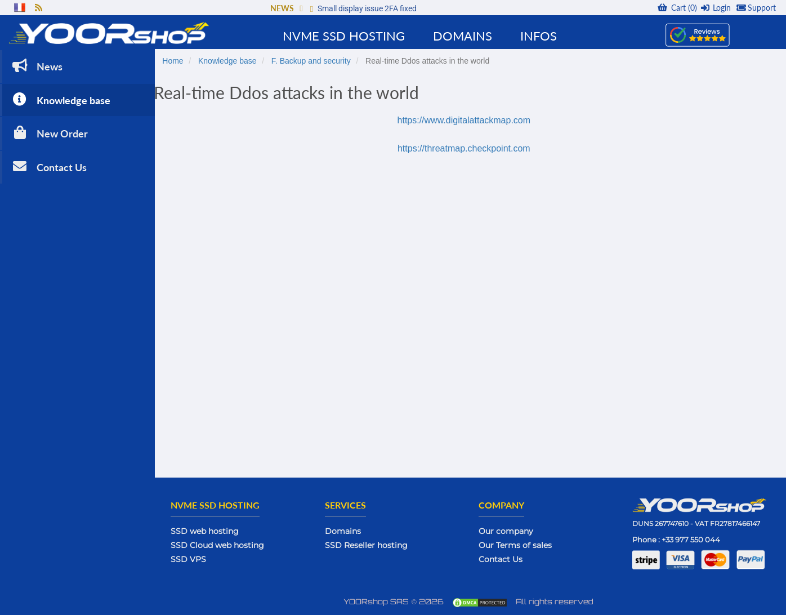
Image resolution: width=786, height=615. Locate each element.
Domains (347, 530)
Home (179, 60)
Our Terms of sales (518, 545)
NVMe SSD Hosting (344, 35)
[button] (301, 8)
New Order (49, 131)
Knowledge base (60, 98)
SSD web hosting (211, 530)
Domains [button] (462, 35)
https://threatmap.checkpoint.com (467, 148)
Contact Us (48, 165)
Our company (509, 530)
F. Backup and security (318, 60)
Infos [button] (538, 35)
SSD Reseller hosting (370, 545)
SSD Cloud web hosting (224, 545)
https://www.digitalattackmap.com (467, 119)
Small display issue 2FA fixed (367, 8)
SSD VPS (195, 559)
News (36, 64)
